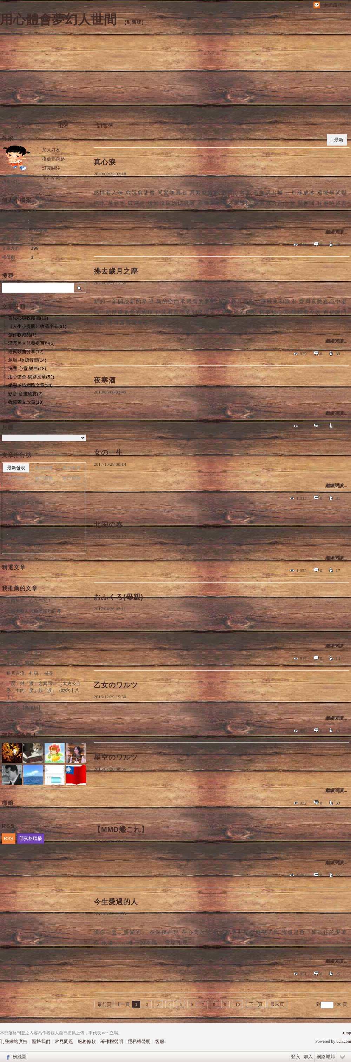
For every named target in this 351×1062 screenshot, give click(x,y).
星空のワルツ (116, 757)
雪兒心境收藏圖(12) (28, 318)
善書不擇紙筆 (20, 631)
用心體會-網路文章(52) (31, 376)
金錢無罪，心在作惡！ (29, 600)
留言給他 (51, 177)
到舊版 (134, 22)
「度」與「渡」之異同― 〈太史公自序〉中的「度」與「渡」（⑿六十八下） (43, 690)
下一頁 (256, 1004)
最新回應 (44, 467)
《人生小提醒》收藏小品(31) (37, 326)
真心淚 (105, 162)
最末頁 (277, 1004)
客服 (159, 1041)
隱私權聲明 (139, 1041)
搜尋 (80, 288)
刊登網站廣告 (13, 1041)
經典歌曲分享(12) (26, 351)
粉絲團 (19, 1056)
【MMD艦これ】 (121, 829)
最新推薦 (71, 467)
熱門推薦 (71, 478)
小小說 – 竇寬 (20, 662)
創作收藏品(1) (22, 334)
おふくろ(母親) (118, 597)
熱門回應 (44, 478)
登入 (295, 1056)
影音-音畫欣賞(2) (25, 393)
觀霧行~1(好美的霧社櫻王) (33, 642)
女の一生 (108, 452)
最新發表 (16, 467)
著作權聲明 (111, 1041)
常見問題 (64, 1041)
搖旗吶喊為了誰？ (24, 652)
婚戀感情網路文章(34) (30, 385)
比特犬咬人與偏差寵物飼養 (33, 611)
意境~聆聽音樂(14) (27, 360)
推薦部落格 (53, 159)
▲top (346, 1032)
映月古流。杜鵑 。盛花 (29, 673)
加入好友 (51, 150)
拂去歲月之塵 (116, 271)
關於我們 (41, 1041)
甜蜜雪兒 (11, 181)
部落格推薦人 (20, 736)
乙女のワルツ (116, 685)
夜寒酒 (105, 380)
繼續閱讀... (336, 232)
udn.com (343, 1041)
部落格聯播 (30, 838)
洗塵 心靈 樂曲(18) (27, 368)
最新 (338, 139)
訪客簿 (105, 125)
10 (237, 1004)
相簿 (63, 125)
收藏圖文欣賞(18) (26, 402)
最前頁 (104, 1004)
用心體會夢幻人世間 (58, 19)
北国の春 (108, 525)
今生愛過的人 (116, 902)
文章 (21, 125)
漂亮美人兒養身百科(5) (31, 343)
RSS (8, 838)
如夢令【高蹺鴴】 (24, 707)
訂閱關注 (51, 168)
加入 (308, 1056)
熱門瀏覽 (16, 478)
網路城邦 (326, 1056)
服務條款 (87, 1041)
